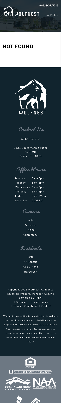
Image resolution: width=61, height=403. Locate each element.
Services (30, 225)
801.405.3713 (49, 5)
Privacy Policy (39, 302)
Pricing (30, 230)
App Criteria (30, 266)
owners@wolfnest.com (18, 337)
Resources (30, 271)
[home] (20, 11)
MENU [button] (53, 15)
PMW (38, 298)
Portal (30, 220)
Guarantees (30, 235)
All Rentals (30, 262)
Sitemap (21, 302)
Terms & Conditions (25, 306)
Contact (46, 306)
